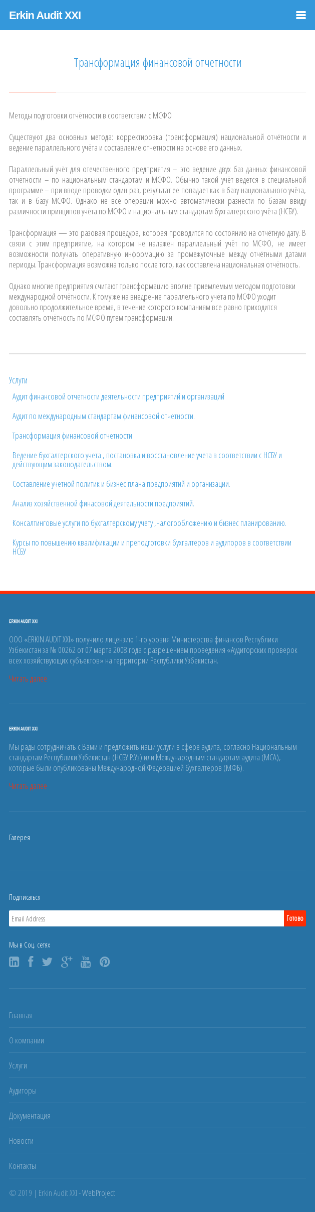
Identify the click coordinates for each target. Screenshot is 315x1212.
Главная (21, 1015)
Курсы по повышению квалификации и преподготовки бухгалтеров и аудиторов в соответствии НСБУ (152, 547)
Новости (21, 1140)
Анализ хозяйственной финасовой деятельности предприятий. (103, 503)
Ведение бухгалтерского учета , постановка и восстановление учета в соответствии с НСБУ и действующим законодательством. (147, 460)
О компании (26, 1040)
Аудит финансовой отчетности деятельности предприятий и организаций (118, 396)
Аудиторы (23, 1090)
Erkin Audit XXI (45, 15)
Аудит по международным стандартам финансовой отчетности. (104, 416)
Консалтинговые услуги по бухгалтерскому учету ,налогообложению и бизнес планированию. (149, 522)
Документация (30, 1115)
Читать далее (28, 678)
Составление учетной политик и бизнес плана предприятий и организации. (121, 483)
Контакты (22, 1165)
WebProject (98, 1192)
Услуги (18, 1065)
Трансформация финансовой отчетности (72, 435)
